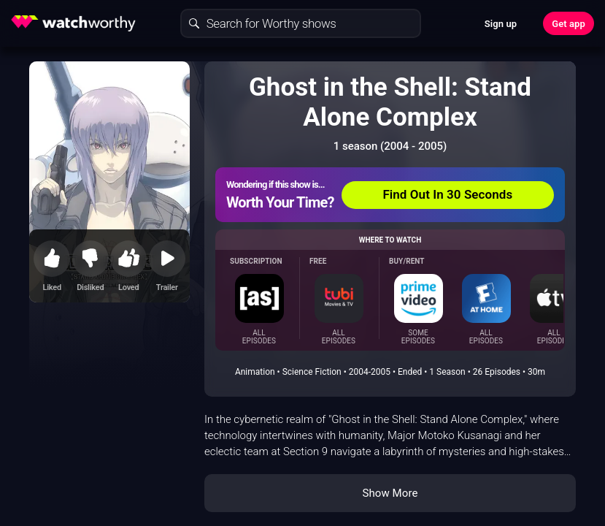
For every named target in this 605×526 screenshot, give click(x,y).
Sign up (501, 23)
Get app (568, 23)
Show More (390, 493)
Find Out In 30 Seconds (447, 194)
